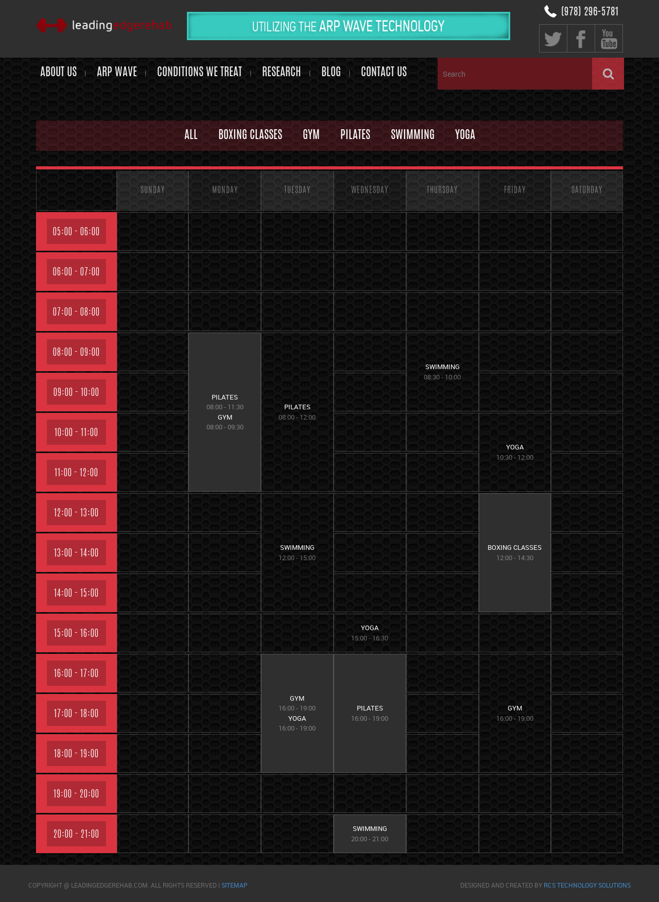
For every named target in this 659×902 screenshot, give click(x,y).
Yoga (465, 135)
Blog (331, 72)
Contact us (384, 72)
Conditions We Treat (199, 72)
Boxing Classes (250, 135)
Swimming (413, 135)
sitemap (234, 885)
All (191, 135)
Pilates (355, 135)
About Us (58, 72)
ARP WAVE (117, 72)
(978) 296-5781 (589, 12)
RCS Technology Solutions (587, 885)
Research (281, 72)
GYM (311, 135)
